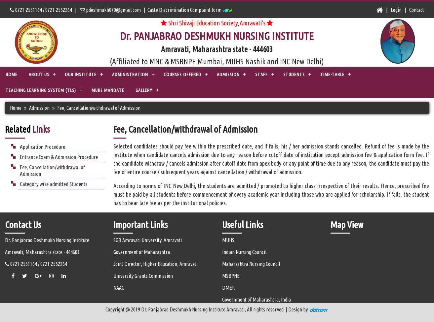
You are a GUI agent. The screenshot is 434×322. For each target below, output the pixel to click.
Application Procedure (42, 147)
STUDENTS (294, 74)
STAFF (261, 74)
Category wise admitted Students (53, 184)
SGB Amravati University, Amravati (147, 240)
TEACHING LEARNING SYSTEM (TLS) (41, 90)
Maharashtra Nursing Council (251, 264)
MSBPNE (231, 276)
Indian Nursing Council (244, 252)
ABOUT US (39, 74)
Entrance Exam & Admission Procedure (59, 157)
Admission (39, 108)
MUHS (228, 240)
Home (12, 74)
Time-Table (332, 74)
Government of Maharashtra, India (256, 300)
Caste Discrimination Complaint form (189, 10)
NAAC (118, 288)
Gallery (144, 90)
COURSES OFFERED (182, 74)
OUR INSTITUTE (81, 74)
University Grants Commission (143, 276)
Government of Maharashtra (141, 252)
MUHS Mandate (108, 90)
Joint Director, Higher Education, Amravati (155, 264)
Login (396, 10)
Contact (416, 10)
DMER (228, 288)
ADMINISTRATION (130, 74)
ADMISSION (228, 74)
